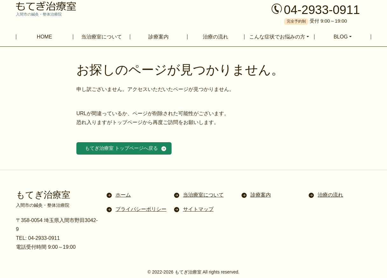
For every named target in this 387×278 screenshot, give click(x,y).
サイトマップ (198, 209)
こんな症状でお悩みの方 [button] (277, 36)
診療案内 (158, 36)
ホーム (123, 195)
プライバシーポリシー (141, 209)
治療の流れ (215, 36)
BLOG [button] (341, 36)
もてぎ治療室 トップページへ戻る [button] (124, 148)
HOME (44, 36)
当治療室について (101, 36)
